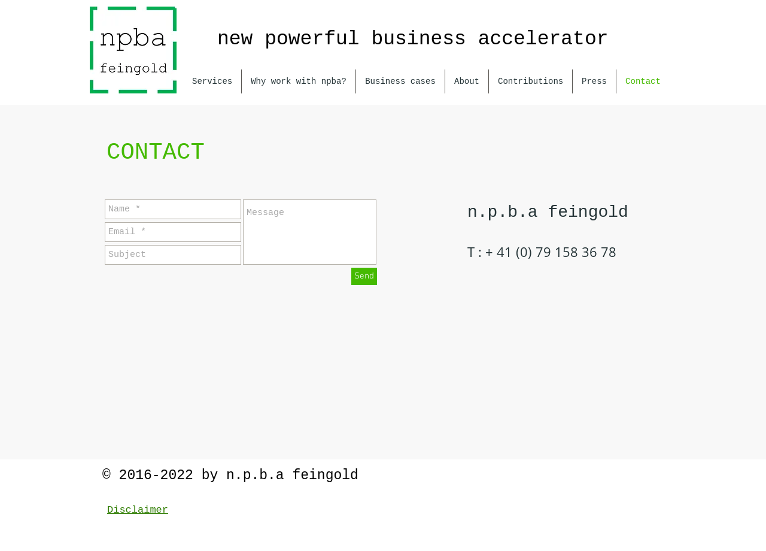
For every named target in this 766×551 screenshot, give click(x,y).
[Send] (364, 276)
